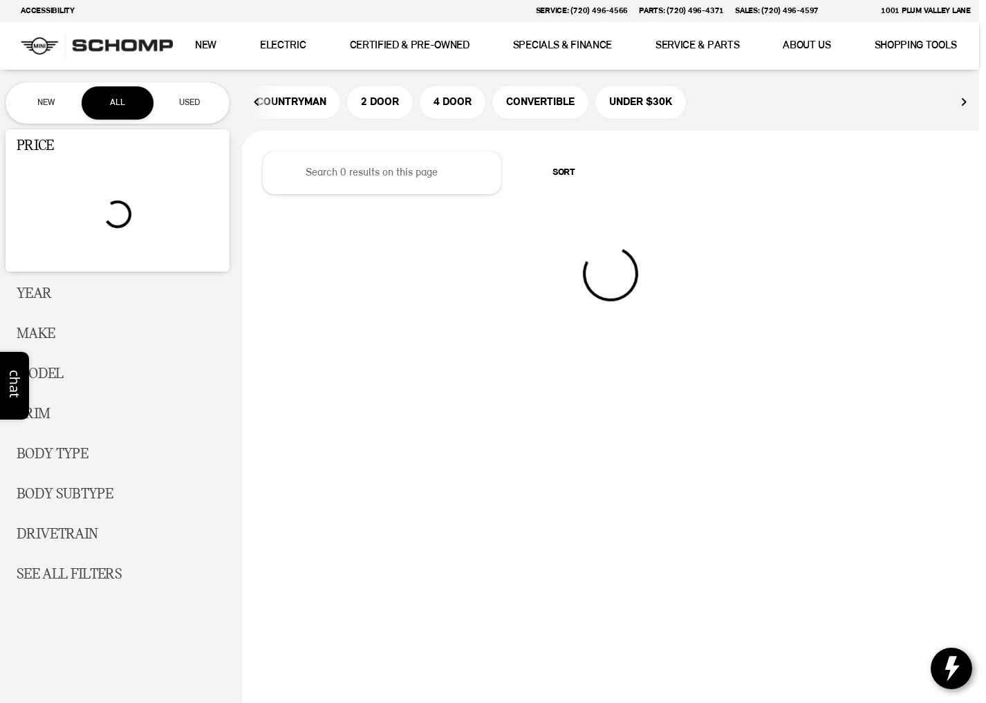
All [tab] (117, 102)
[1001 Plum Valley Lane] (920, 11)
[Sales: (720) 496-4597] (776, 11)
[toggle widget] (951, 668)
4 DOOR (453, 103)
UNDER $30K (640, 103)
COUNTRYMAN (291, 103)
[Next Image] (964, 103)
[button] (849, 11)
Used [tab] (189, 102)
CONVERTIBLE (540, 103)
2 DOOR (380, 103)
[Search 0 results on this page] (382, 173)
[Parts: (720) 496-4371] (681, 11)
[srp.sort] (556, 173)
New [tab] (46, 102)
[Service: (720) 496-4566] (582, 11)
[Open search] (947, 46)
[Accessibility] (41, 11)
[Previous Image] (257, 103)
